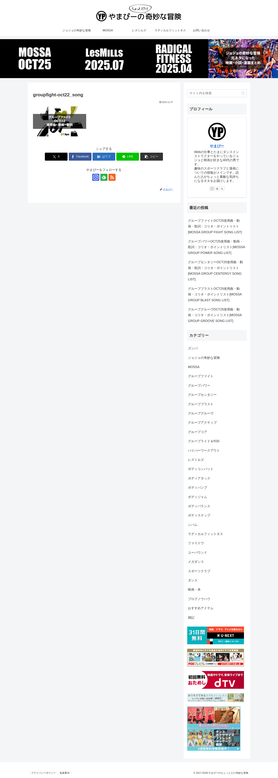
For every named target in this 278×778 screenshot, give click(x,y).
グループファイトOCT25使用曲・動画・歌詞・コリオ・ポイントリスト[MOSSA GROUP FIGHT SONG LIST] (215, 226)
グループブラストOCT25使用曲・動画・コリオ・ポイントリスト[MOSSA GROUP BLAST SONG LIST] (215, 294)
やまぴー (217, 146)
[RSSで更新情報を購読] (112, 177)
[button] (151, 157)
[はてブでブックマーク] (104, 157)
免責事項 (65, 772)
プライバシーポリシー (43, 772)
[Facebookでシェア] (80, 157)
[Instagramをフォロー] (95, 177)
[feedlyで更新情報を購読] (103, 177)
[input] (217, 93)
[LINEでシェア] (127, 157)
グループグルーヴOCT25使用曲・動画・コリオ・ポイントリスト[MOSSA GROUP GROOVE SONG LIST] (215, 315)
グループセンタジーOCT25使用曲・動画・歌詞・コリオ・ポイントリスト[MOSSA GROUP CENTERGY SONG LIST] (215, 270)
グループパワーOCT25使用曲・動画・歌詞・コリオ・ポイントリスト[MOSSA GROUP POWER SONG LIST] (216, 247)
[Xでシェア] (56, 157)
